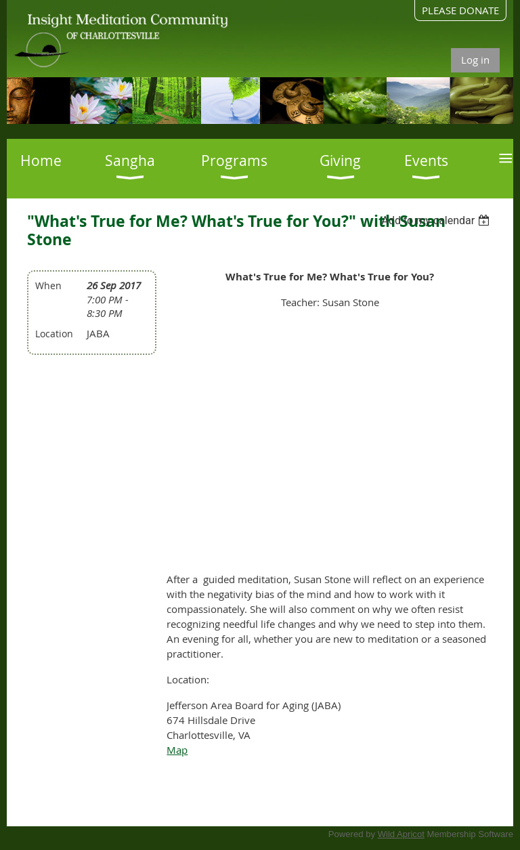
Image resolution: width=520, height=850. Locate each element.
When (48, 285)
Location (54, 333)
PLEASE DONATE (460, 10)
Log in (475, 59)
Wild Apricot (401, 834)
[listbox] (438, 220)
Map (177, 750)
